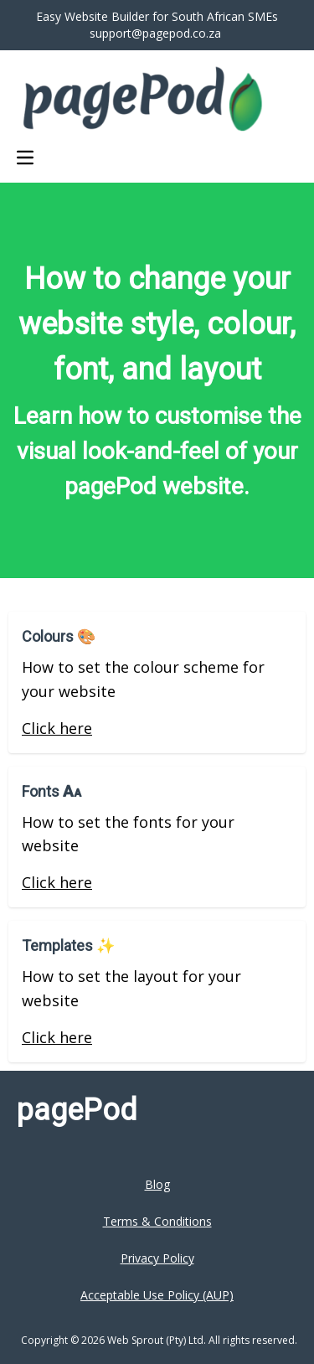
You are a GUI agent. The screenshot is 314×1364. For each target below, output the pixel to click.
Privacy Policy (157, 1258)
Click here (57, 728)
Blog (157, 1184)
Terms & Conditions (157, 1221)
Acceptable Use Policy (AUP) (157, 1295)
